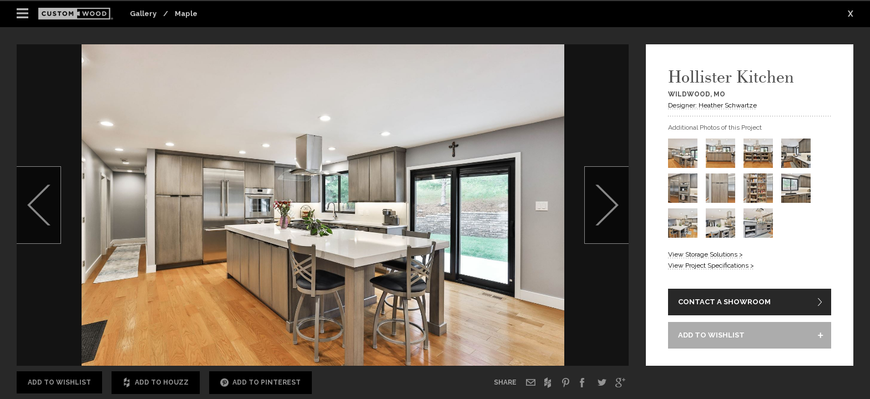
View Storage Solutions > (705, 254)
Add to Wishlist (59, 382)
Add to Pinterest (260, 382)
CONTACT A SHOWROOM (724, 302)
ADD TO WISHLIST (711, 335)
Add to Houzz (156, 382)
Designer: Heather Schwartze (712, 105)
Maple (186, 13)
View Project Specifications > (711, 265)
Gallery (143, 13)
